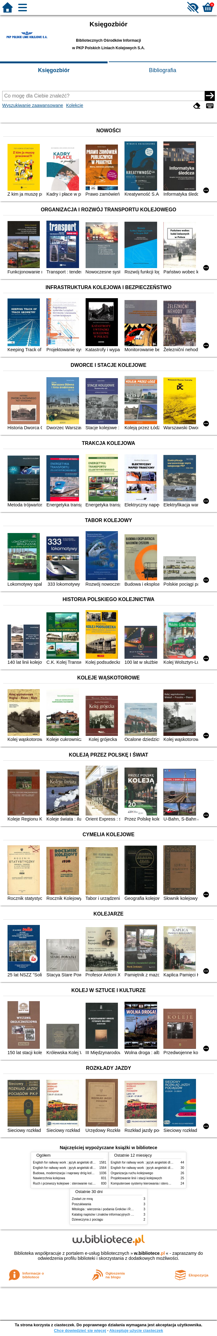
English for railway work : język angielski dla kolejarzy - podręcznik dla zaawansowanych (94, 1168)
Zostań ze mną (82, 1199)
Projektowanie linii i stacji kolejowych (136, 1178)
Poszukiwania (81, 1204)
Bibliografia (162, 70)
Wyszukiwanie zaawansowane (32, 105)
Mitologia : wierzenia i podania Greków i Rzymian (106, 1209)
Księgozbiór (54, 70)
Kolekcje (74, 105)
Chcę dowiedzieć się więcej (80, 1330)
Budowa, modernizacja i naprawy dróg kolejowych (68, 1173)
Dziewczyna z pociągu (87, 1219)
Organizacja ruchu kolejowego (132, 1173)
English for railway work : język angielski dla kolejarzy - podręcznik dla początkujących (93, 1162)
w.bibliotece (149, 1253)
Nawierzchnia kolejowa (49, 1178)
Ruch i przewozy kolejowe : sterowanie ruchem (66, 1183)
